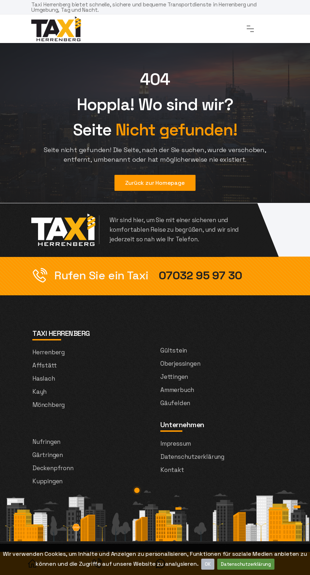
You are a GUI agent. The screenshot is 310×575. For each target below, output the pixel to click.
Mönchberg (48, 405)
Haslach (43, 378)
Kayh (39, 392)
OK (208, 564)
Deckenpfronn (53, 468)
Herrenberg (48, 352)
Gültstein (173, 350)
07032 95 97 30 (199, 275)
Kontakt (172, 470)
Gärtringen (47, 455)
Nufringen (46, 442)
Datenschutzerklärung (246, 564)
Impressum (175, 443)
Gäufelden (175, 403)
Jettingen (174, 377)
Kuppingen (47, 481)
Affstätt (44, 365)
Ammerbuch (177, 390)
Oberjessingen (180, 363)
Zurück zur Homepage (155, 183)
